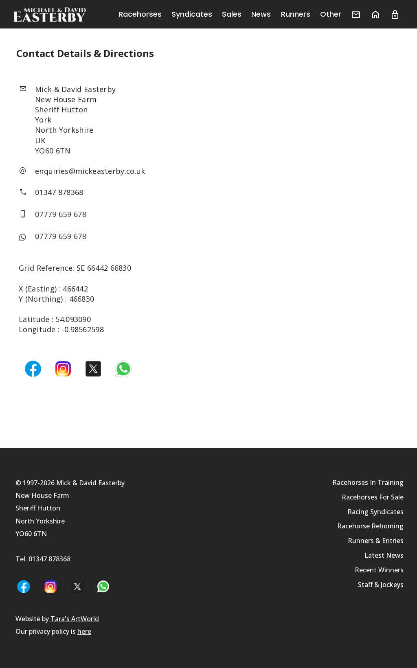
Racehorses (140, 14)
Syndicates (192, 14)
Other (330, 14)
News (261, 14)
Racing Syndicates (375, 511)
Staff (365, 584)
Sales (232, 14)
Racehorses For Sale (373, 497)
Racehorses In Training (368, 482)
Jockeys (392, 584)
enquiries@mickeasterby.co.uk (90, 171)
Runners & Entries (376, 540)
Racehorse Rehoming (370, 525)
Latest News (384, 555)
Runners (295, 14)
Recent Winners (379, 569)
